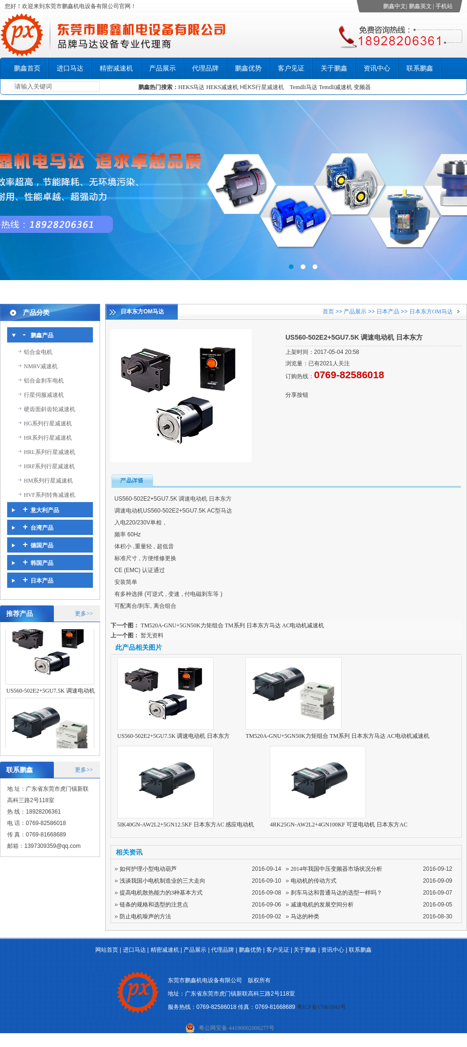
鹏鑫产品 (41, 335)
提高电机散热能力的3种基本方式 (161, 892)
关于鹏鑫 (334, 68)
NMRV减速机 (41, 366)
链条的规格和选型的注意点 (154, 904)
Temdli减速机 (336, 87)
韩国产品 (41, 563)
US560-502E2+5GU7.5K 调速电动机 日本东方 (173, 736)
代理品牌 (205, 68)
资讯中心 (377, 68)
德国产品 (41, 545)
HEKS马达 (191, 87)
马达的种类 (305, 916)
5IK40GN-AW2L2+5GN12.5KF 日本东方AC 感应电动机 (185, 824)
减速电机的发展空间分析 (322, 904)
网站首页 (106, 949)
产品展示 (162, 68)
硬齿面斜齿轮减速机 (49, 409)
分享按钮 (296, 395)
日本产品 (41, 580)
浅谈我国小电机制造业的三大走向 (162, 880)
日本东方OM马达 (431, 311)
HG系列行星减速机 (48, 423)
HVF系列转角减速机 (49, 495)
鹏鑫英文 (420, 6)
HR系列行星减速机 (48, 437)
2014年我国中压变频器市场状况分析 (336, 869)
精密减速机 (116, 68)
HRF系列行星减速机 (49, 466)
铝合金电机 (38, 352)
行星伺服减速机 (44, 395)
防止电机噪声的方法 (145, 916)
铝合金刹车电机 (44, 380)
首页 (328, 311)
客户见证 (291, 68)
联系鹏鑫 (419, 68)
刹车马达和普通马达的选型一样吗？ (336, 892)
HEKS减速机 (222, 87)
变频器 (362, 87)
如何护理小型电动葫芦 (148, 869)
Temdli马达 (303, 87)
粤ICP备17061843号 (321, 1007)
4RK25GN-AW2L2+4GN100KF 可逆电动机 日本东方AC (338, 824)
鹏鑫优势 (248, 68)
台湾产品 (41, 527)
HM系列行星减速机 (48, 480)
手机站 (444, 6)
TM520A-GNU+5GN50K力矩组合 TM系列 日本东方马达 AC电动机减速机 (232, 625)
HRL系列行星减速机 (49, 452)
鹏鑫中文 (394, 6)
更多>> (84, 613)
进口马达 (70, 68)
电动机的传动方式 (313, 880)
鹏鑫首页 (27, 68)
